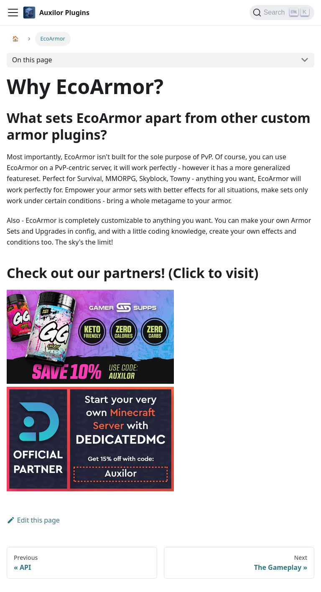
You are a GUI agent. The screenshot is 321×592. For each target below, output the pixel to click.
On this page (32, 59)
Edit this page (33, 520)
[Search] (282, 12)
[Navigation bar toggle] (13, 12)
